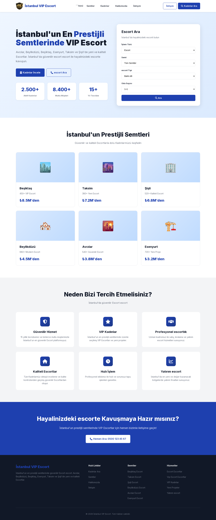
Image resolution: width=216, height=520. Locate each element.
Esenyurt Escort (135, 498)
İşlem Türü (126, 44)
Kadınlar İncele (30, 72)
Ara (158, 98)
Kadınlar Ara (189, 6)
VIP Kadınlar (173, 482)
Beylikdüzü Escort (136, 487)
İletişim (137, 6)
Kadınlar (105, 6)
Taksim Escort (134, 477)
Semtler (91, 6)
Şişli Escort (133, 482)
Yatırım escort (173, 493)
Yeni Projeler (173, 487)
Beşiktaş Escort (135, 471)
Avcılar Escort (134, 493)
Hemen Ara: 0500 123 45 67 (108, 438)
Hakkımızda (121, 6)
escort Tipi (126, 70)
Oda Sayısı (126, 83)
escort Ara (59, 72)
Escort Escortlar (174, 471)
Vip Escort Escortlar (176, 477)
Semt (123, 57)
